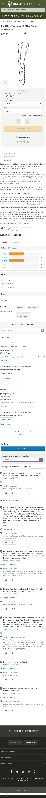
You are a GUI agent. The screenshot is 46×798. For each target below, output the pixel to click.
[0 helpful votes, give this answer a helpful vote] (6, 493)
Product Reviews (9, 156)
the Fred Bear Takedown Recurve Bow (31, 174)
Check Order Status (31, 743)
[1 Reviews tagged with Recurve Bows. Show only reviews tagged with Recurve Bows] (33, 307)
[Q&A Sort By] (37, 466)
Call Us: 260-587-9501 (15, 743)
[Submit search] (41, 460)
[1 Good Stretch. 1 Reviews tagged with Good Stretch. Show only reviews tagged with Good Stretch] (23, 287)
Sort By (25, 466)
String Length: (9, 100)
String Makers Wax (14, 223)
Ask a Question (11, 98)
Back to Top (23, 434)
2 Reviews (8, 93)
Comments (7, 160)
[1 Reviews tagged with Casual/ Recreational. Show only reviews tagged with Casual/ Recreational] (23, 313)
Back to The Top (23, 791)
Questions (7, 158)
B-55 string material (33, 204)
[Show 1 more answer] (9, 501)
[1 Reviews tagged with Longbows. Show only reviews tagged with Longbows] (20, 307)
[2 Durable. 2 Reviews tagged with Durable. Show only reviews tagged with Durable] (23, 280)
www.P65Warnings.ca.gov (9, 230)
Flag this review (5, 378)
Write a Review (17, 93)
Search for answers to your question (16, 456)
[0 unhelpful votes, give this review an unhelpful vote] (9, 374)
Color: (6, 108)
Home (3, 21)
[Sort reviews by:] (21, 337)
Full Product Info (9, 153)
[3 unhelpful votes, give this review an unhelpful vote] (9, 419)
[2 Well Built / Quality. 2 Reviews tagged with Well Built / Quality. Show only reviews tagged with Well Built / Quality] (23, 284)
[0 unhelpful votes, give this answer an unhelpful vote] (13, 493)
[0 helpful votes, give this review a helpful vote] (3, 374)
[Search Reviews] (23, 330)
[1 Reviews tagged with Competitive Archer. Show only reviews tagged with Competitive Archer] (23, 316)
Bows (8, 21)
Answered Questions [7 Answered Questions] (19, 96)
